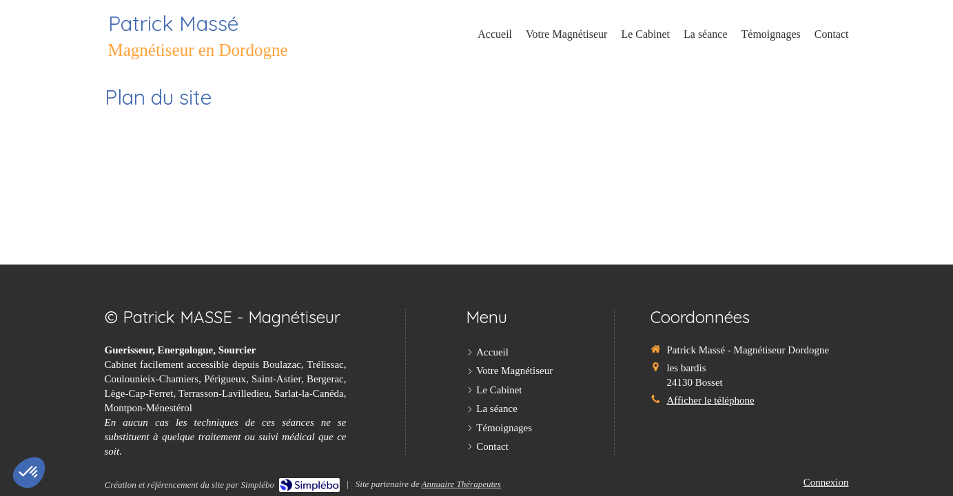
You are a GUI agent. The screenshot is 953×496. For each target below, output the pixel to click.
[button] (28, 472)
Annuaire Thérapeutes (460, 484)
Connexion (826, 482)
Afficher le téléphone (710, 400)
